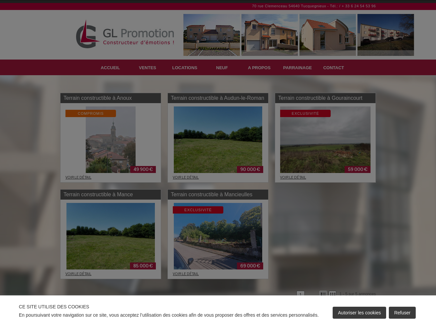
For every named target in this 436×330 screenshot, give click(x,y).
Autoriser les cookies (359, 312)
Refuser (402, 312)
